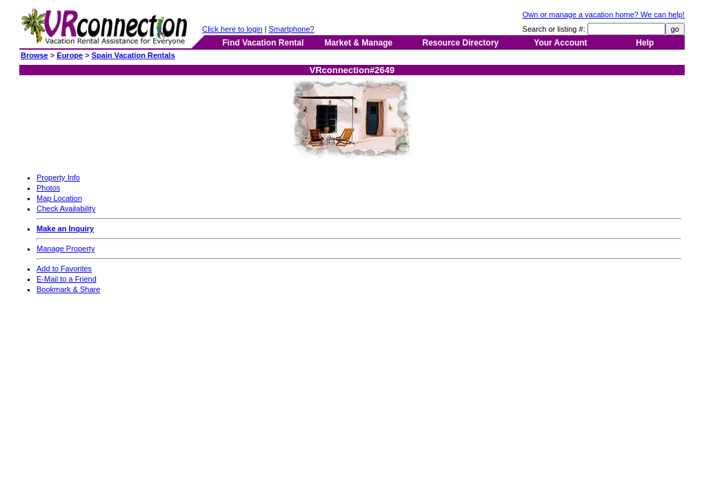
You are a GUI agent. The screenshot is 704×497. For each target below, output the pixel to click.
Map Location (59, 198)
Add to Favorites (64, 268)
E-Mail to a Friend (67, 279)
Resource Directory (461, 43)
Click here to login (232, 29)
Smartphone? (291, 29)
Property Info (58, 177)
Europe (70, 55)
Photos (48, 188)
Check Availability (66, 208)
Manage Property (65, 248)
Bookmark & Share (68, 289)
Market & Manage (358, 43)
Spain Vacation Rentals (133, 55)
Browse (34, 55)
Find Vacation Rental (262, 43)
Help (645, 43)
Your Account (560, 43)
